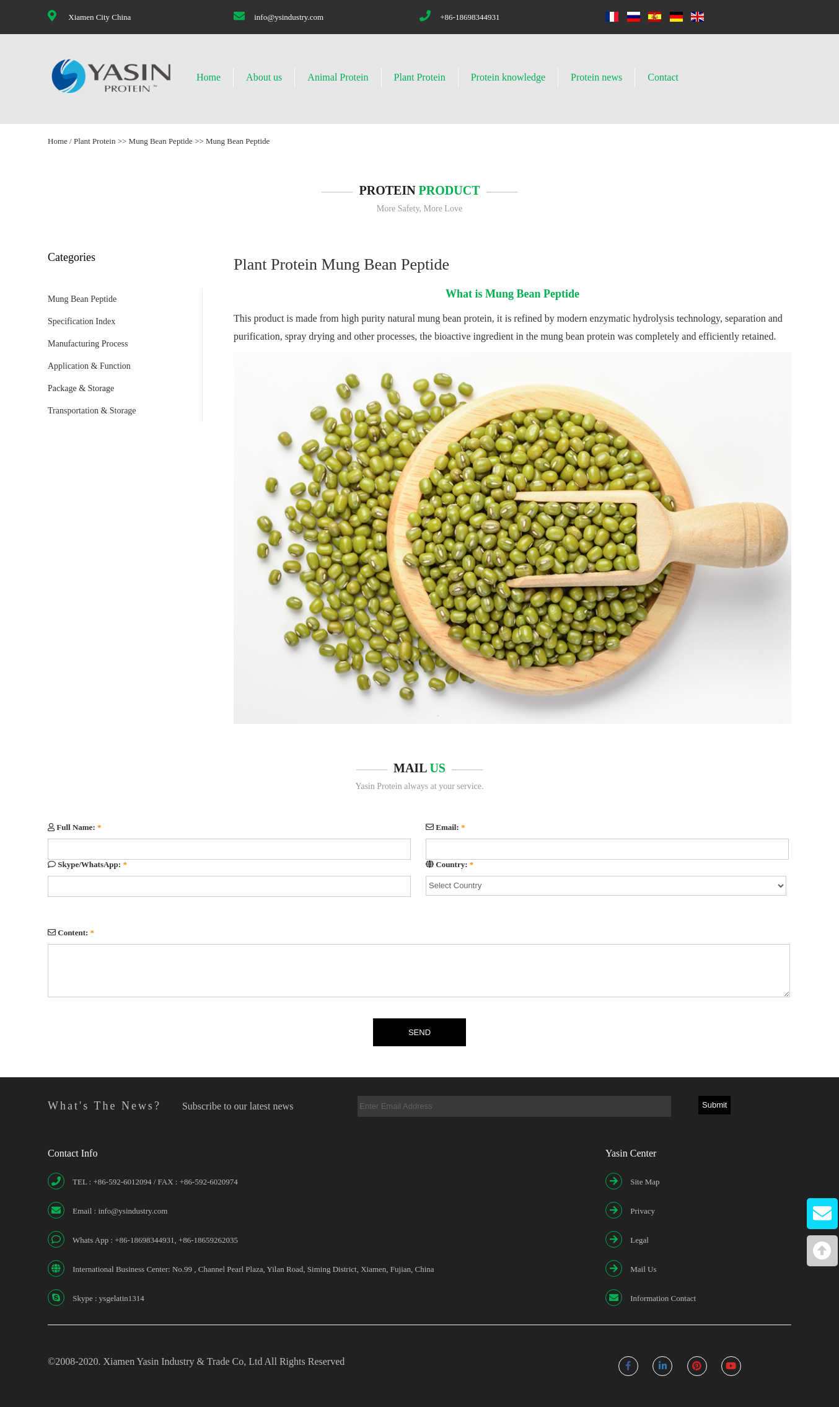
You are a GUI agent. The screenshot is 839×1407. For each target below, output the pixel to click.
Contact (663, 77)
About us (264, 77)
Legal (639, 1240)
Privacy (642, 1210)
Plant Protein (420, 77)
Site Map (644, 1181)
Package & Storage (81, 388)
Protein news (596, 77)
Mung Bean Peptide (161, 141)
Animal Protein (337, 77)
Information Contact (663, 1298)
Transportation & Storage (92, 410)
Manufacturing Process (88, 343)
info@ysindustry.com (288, 17)
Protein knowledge (508, 77)
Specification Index (81, 321)
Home (208, 77)
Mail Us (643, 1269)
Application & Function (89, 366)
